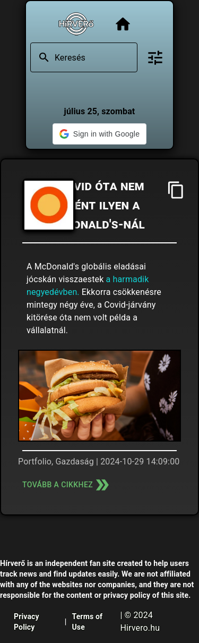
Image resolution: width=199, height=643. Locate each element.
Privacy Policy (26, 621)
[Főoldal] (122, 24)
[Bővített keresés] (155, 57)
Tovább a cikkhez (67, 484)
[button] (99, 134)
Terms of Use (87, 621)
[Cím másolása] (175, 190)
